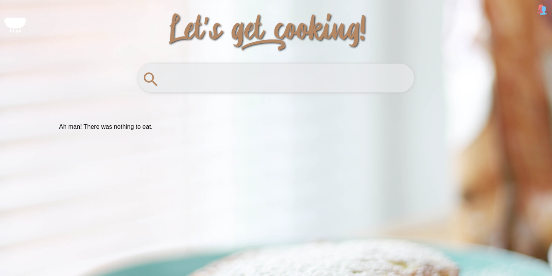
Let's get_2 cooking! (267, 26)
